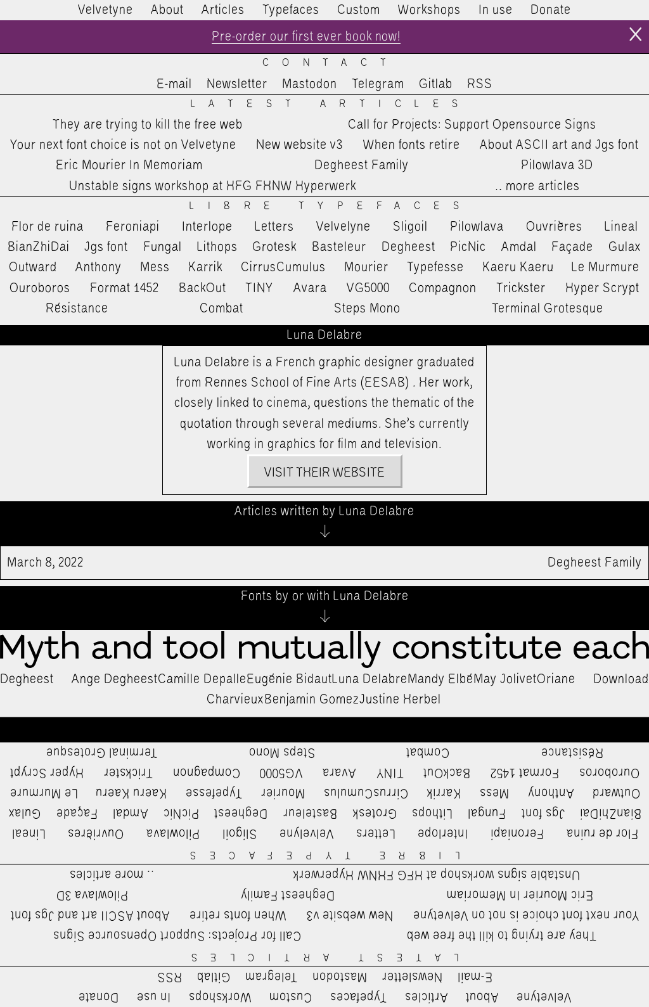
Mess (155, 267)
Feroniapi (133, 227)
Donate (550, 10)
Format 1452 (124, 288)
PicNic (468, 247)
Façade (572, 247)
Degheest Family (361, 166)
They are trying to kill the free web (148, 125)
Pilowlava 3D (557, 166)
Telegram (378, 84)
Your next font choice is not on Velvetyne (123, 145)
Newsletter (237, 84)
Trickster (521, 288)
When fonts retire (411, 145)
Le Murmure (605, 267)
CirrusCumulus (283, 267)
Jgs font (106, 247)
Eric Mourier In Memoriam (129, 166)
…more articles (537, 186)
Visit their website (324, 472)
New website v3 (299, 145)
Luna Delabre (370, 679)
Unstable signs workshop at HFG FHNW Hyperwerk (212, 186)
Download (621, 679)
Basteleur (339, 247)
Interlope (207, 227)
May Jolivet (505, 679)
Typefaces (290, 10)
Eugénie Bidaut (289, 679)
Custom (358, 10)
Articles (223, 10)
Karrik (205, 267)
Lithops (217, 247)
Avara (310, 288)
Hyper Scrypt (602, 288)
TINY (259, 288)
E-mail (174, 84)
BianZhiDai (39, 247)
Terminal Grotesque (547, 308)
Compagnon (443, 288)
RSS (479, 84)
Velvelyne (343, 227)
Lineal (621, 227)
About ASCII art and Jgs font (559, 145)
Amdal (519, 247)
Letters (274, 227)
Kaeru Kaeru (518, 267)
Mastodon (309, 84)
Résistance (77, 308)
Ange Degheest (115, 679)
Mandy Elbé (440, 679)
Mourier (366, 267)
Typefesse (435, 267)
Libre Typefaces (331, 206)
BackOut (202, 288)
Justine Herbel (400, 699)
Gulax (624, 247)
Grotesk (274, 247)
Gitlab (436, 84)
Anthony (98, 267)
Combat (221, 308)
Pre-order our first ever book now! (306, 36)
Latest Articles (331, 104)
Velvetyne (105, 10)
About (167, 10)
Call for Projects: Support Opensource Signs (472, 125)
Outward (33, 267)
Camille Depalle (202, 679)
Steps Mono (367, 308)
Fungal (162, 247)
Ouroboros (40, 288)
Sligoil (410, 227)
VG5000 (368, 288)
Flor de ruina (47, 227)
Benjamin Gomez (311, 699)
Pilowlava (477, 227)
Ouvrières (554, 227)
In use (496, 10)
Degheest (408, 247)
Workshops (429, 10)
